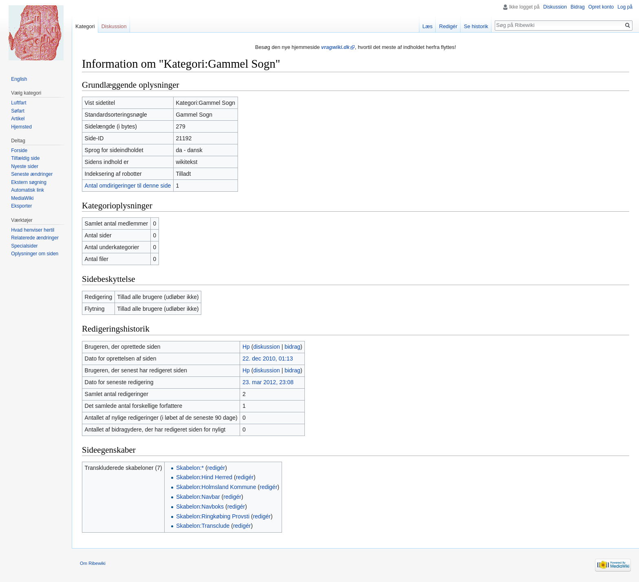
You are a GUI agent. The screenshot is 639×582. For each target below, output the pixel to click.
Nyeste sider (24, 166)
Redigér (448, 26)
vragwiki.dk (335, 47)
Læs (428, 26)
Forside (19, 150)
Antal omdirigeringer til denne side (128, 185)
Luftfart (18, 103)
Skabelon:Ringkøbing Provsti (212, 516)
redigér (216, 468)
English (19, 79)
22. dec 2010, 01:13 (267, 358)
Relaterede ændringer (35, 238)
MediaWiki (22, 198)
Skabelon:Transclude (202, 525)
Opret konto (601, 7)
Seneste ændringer (32, 174)
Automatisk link (27, 190)
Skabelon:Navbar (198, 496)
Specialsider (24, 246)
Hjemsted (21, 127)
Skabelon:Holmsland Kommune (216, 487)
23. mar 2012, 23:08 (267, 382)
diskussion (266, 346)
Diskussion (555, 7)
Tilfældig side (25, 158)
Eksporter (21, 206)
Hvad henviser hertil (32, 230)
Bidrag (578, 7)
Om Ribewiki (93, 563)
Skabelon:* (190, 468)
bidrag (292, 346)
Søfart (17, 111)
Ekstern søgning (28, 182)
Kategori (85, 26)
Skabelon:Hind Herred (204, 477)
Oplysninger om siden (34, 254)
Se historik (476, 26)
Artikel (17, 119)
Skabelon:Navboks (200, 506)
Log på (624, 7)
